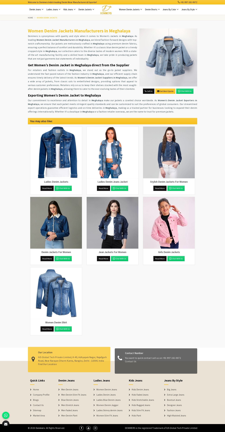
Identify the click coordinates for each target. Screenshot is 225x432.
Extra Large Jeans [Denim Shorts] (175, 395)
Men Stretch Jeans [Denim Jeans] (70, 405)
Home (30, 17)
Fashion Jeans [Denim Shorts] (174, 410)
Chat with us (185, 91)
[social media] (81, 428)
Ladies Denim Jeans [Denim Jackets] (106, 395)
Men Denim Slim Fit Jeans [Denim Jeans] (73, 395)
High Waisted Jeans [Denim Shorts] (176, 415)
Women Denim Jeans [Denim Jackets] (106, 389)
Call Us (149, 91)
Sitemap (37, 410)
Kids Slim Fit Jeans (141, 410)
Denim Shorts (152, 9)
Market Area (39, 415)
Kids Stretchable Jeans (143, 400)
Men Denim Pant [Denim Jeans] (69, 415)
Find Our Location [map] (47, 362)
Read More (47, 188)
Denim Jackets (86, 9)
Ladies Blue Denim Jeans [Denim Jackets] (108, 400)
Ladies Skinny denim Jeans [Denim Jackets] (109, 410)
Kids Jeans (69, 9)
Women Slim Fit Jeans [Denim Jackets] (107, 415)
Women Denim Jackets (130, 9)
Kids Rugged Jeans (141, 405)
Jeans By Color (171, 9)
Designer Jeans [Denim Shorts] (174, 405)
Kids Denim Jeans (140, 389)
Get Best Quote (165, 91)
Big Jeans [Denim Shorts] (171, 389)
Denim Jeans (36, 9)
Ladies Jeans (53, 9)
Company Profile (41, 395)
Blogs (36, 400)
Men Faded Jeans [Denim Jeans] (69, 410)
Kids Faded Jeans (140, 395)
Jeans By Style (189, 9)
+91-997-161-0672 (187, 2)
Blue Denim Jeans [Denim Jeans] (70, 400)
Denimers (40, 428)
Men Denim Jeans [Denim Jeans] (69, 389)
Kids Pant (136, 415)
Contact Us (130, 362)
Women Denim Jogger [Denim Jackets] (107, 405)
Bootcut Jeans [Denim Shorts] (174, 400)
